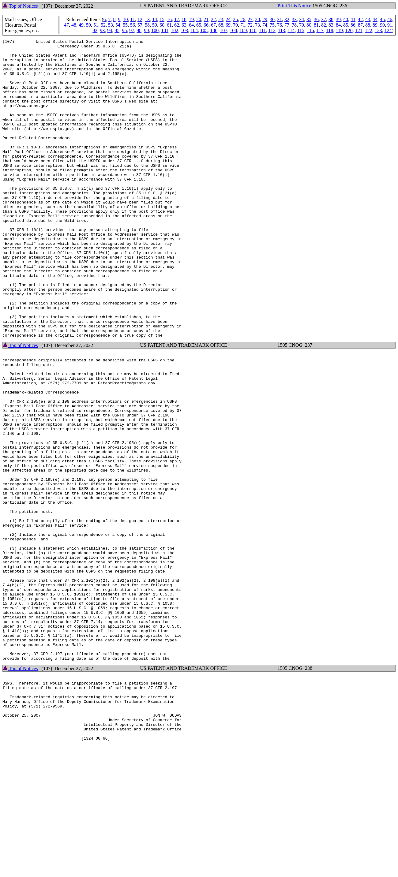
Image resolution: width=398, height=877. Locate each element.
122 (368, 30)
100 (155, 30)
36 (316, 19)
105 (204, 30)
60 (162, 25)
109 (243, 30)
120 (349, 30)
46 (389, 19)
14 (154, 19)
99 (146, 30)
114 (291, 30)
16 (169, 19)
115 (300, 30)
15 (162, 19)
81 (316, 25)
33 (294, 19)
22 (213, 19)
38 (331, 19)
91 (389, 25)
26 (242, 19)
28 (257, 19)
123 (378, 30)
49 (81, 25)
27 (250, 19)
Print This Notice (294, 5)
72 (250, 25)
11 (132, 19)
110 (252, 30)
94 (109, 30)
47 (66, 25)
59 (154, 25)
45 (382, 19)
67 (213, 25)
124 (388, 30)
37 (323, 19)
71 (242, 25)
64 (191, 25)
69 (228, 25)
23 (220, 19)
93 (102, 30)
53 (110, 25)
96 (124, 30)
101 (164, 30)
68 (220, 25)
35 (308, 19)
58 (147, 25)
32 (286, 19)
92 (94, 30)
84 (338, 25)
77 (286, 25)
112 (271, 30)
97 (131, 30)
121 (358, 30)
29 (264, 19)
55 (125, 25)
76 (279, 25)
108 (233, 30)
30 (272, 19)
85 (345, 25)
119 (339, 30)
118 (329, 30)
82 (323, 25)
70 (235, 25)
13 (147, 19)
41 (353, 19)
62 (176, 25)
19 (191, 19)
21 (206, 19)
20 (198, 19)
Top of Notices (20, 6)
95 (117, 30)
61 (169, 25)
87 (360, 25)
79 (301, 25)
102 (174, 30)
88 (367, 25)
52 (103, 25)
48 (73, 25)
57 (139, 25)
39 (338, 19)
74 (264, 25)
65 (198, 25)
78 (294, 25)
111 (262, 30)
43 (367, 19)
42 (360, 19)
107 (223, 30)
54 (117, 25)
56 (132, 25)
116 (310, 30)
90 (382, 25)
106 (213, 30)
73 (257, 25)
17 (176, 19)
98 (139, 30)
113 (281, 30)
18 (184, 19)
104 (194, 30)
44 (375, 19)
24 (228, 19)
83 (331, 25)
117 (319, 30)
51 (95, 25)
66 (206, 25)
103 (184, 30)
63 (184, 25)
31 (279, 19)
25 (235, 19)
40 (345, 19)
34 (301, 19)
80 (308, 25)
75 (272, 25)
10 (125, 19)
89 (375, 25)
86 (353, 25)
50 (88, 25)
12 (139, 19)
